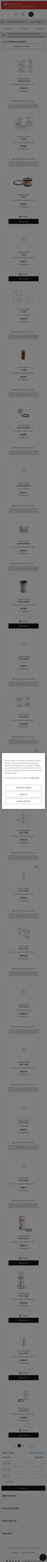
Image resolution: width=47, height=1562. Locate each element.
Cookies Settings (23, 801)
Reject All (23, 794)
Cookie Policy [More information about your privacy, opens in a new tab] (34, 778)
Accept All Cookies (23, 788)
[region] (23, 781)
